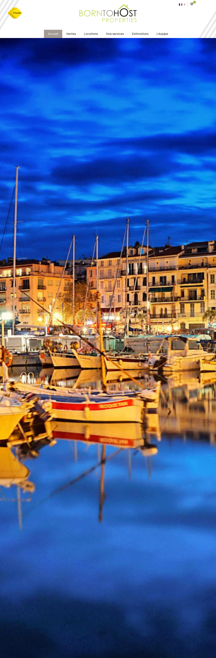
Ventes (71, 33)
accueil (53, 33)
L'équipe (162, 33)
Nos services (115, 33)
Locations (91, 33)
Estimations (140, 33)
